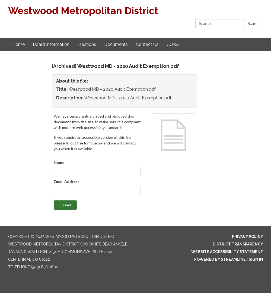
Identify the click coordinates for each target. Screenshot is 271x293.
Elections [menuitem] (87, 44)
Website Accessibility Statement (227, 252)
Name (59, 162)
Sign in (256, 259)
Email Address (66, 181)
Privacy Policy (247, 236)
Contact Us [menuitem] (147, 44)
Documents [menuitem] (116, 44)
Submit (65, 205)
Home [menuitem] (18, 44)
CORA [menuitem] (173, 44)
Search (254, 23)
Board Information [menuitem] (51, 44)
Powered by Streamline (220, 259)
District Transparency (238, 244)
